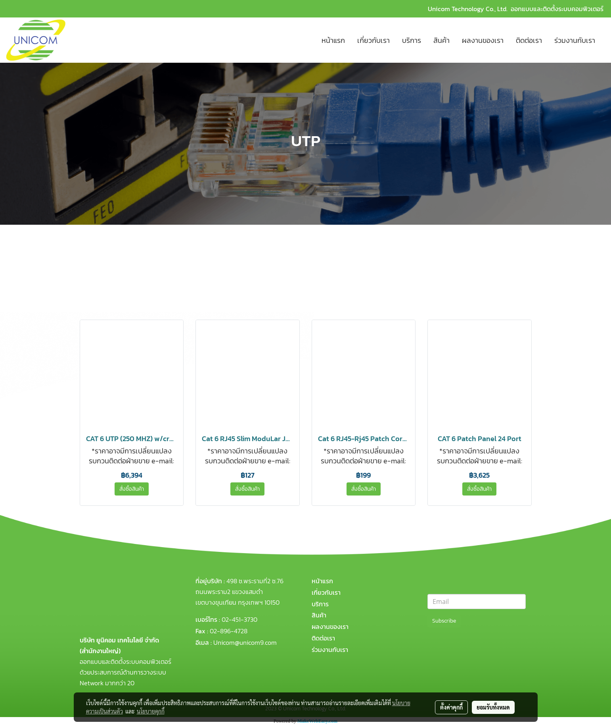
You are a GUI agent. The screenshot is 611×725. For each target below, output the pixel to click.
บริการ (411, 40)
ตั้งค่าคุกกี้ (451, 707)
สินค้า (441, 40)
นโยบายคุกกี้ (151, 711)
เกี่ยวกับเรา (373, 40)
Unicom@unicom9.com (245, 642)
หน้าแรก (333, 40)
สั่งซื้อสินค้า (131, 489)
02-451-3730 (239, 619)
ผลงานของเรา (483, 40)
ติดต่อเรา (529, 40)
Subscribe (444, 621)
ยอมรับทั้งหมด (493, 707)
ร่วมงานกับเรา (574, 40)
